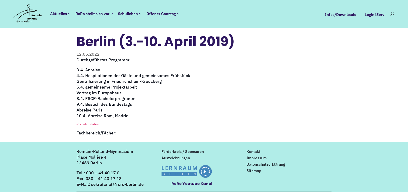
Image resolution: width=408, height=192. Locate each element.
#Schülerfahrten (87, 124)
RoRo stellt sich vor (92, 13)
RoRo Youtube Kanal (191, 183)
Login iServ (374, 14)
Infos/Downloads (340, 14)
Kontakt (253, 152)
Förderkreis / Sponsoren (183, 152)
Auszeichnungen (176, 158)
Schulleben (128, 13)
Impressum (256, 158)
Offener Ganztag (161, 13)
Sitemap (253, 171)
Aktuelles (58, 13)
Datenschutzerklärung (265, 165)
